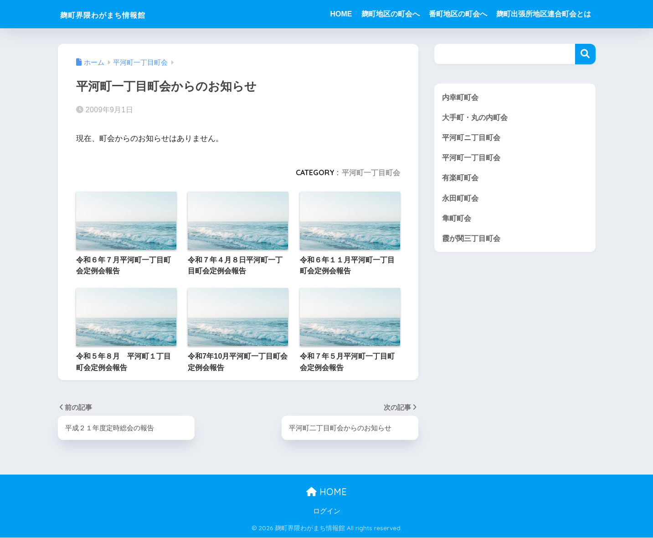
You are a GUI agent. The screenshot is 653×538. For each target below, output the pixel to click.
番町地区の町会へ (458, 14)
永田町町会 (461, 199)
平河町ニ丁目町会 (473, 138)
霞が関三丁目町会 (473, 239)
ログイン (326, 511)
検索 (585, 54)
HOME (341, 14)
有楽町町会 (461, 178)
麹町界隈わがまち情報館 (121, 14)
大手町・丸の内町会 (477, 117)
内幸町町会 (461, 97)
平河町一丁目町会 (371, 172)
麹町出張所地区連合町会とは (543, 14)
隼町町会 (457, 219)
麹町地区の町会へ (390, 14)
